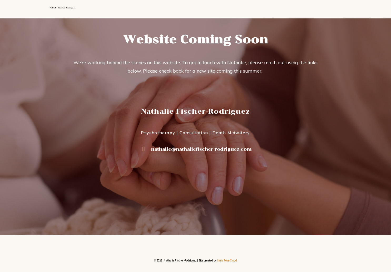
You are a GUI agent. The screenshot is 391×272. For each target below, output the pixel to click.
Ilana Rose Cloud (227, 260)
